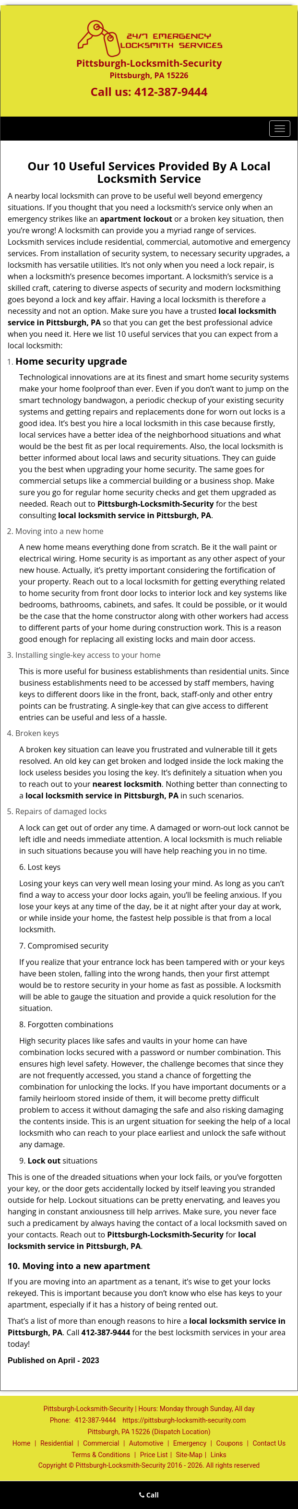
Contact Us (269, 1443)
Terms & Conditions (101, 1455)
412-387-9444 (171, 91)
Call (149, 1494)
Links (218, 1455)
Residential (56, 1443)
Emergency (189, 1443)
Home (21, 1443)
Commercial (101, 1443)
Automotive (146, 1443)
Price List (154, 1455)
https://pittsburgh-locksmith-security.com (184, 1420)
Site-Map (189, 1455)
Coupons (229, 1443)
